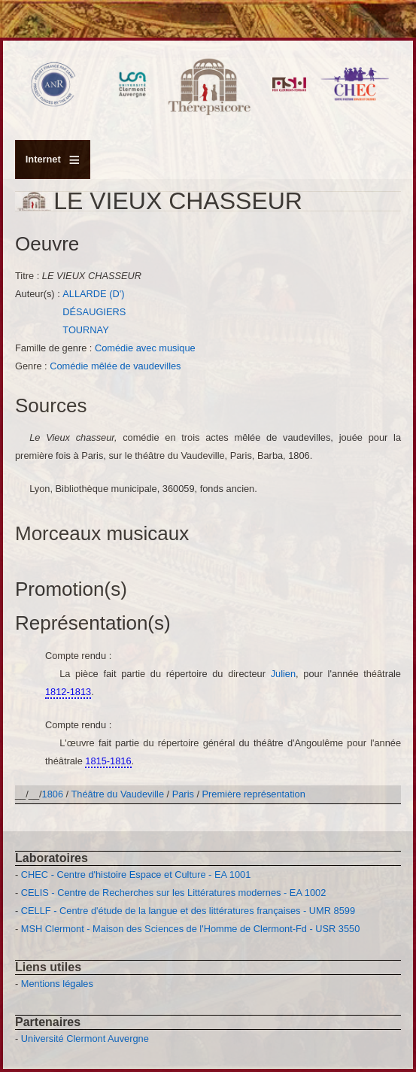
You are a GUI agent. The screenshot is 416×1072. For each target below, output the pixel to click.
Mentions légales (57, 983)
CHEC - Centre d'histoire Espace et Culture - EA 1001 (136, 874)
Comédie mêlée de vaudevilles (115, 366)
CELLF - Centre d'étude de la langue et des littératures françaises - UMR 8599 (188, 910)
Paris (183, 794)
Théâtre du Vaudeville (118, 794)
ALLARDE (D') (93, 293)
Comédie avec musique (145, 348)
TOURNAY (85, 330)
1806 (52, 794)
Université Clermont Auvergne (85, 1038)
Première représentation (253, 794)
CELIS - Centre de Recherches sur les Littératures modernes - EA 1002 (173, 892)
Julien (283, 673)
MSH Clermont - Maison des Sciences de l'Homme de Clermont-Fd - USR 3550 (190, 928)
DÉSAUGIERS (94, 311)
